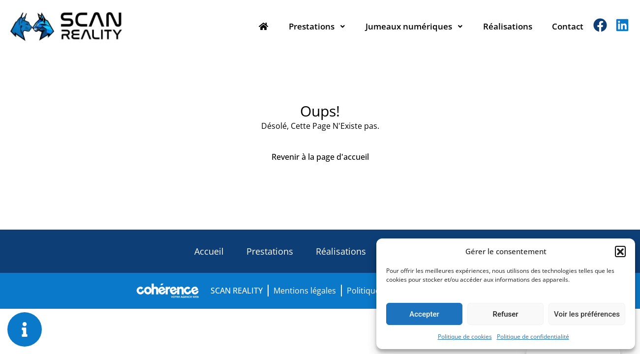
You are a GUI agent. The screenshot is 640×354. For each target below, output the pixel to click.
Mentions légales (305, 290)
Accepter (424, 314)
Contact (567, 26)
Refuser (505, 314)
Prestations (317, 26)
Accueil (209, 251)
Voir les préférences (587, 314)
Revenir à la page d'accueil (320, 156)
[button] (620, 251)
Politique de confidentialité (533, 336)
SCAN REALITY (237, 290)
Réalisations (507, 26)
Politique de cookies (465, 336)
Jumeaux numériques (414, 26)
